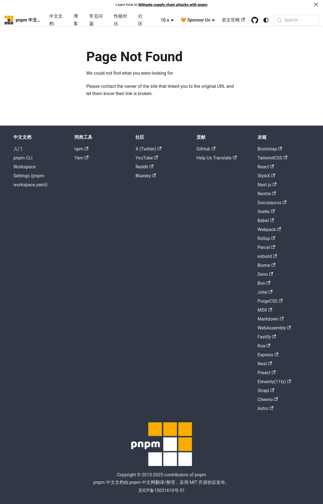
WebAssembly (274, 328)
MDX (265, 310)
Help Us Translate (217, 158)
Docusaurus (272, 202)
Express (268, 354)
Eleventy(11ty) (274, 381)
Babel (266, 220)
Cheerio (268, 399)
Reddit (144, 166)
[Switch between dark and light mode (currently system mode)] (265, 20)
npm (81, 149)
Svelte (266, 211)
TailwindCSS (272, 158)
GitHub (206, 149)
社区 (140, 19)
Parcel (266, 247)
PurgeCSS (270, 301)
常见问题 (96, 19)
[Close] (316, 4)
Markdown (271, 319)
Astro (266, 408)
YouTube (146, 158)
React (266, 166)
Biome (266, 265)
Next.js (267, 184)
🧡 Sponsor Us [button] (195, 20)
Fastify (267, 337)
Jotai (265, 292)
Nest (265, 363)
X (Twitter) (148, 149)
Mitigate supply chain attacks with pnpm (173, 4)
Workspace (24, 166)
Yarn (81, 158)
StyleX (266, 175)
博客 (76, 19)
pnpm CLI (22, 158)
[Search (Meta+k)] (296, 20)
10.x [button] (165, 20)
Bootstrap (270, 149)
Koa (264, 345)
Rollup (266, 238)
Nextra (267, 193)
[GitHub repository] (254, 20)
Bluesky (145, 175)
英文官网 (233, 20)
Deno (265, 274)
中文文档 (56, 19)
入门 (17, 149)
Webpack (269, 229)
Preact (266, 372)
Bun (264, 283)
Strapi (266, 390)
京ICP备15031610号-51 (161, 490)
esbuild (267, 256)
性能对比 (120, 19)
